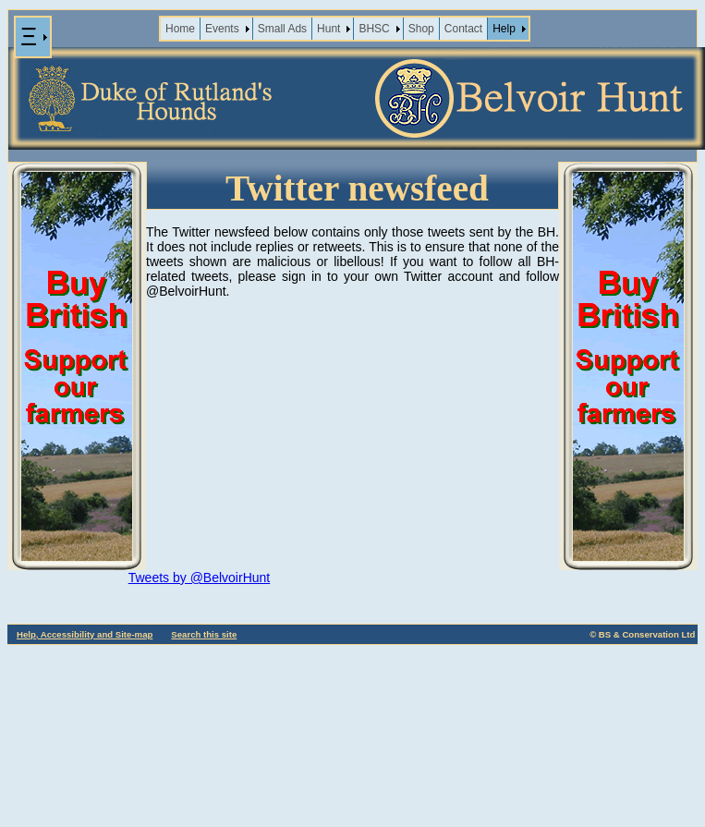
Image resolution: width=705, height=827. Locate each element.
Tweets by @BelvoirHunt (199, 577)
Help (504, 28)
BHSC (374, 28)
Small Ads (282, 28)
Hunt (328, 28)
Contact (463, 28)
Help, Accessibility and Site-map (84, 634)
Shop (421, 28)
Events (222, 28)
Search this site (204, 634)
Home (180, 28)
